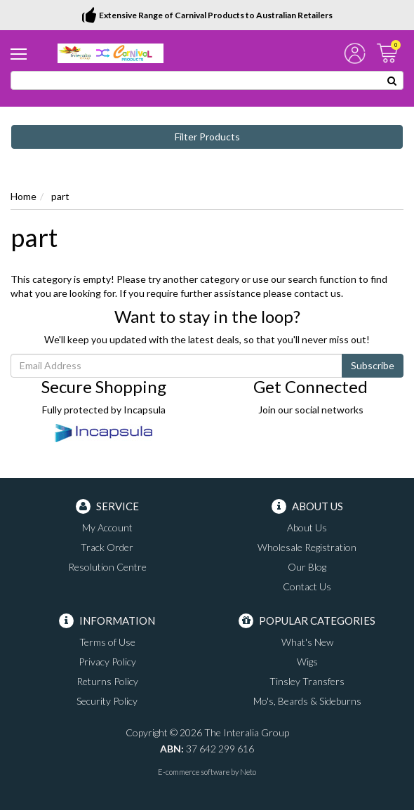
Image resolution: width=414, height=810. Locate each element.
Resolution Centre (107, 567)
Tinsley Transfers (307, 681)
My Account (107, 527)
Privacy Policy (107, 662)
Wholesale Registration (307, 547)
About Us (307, 527)
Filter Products (207, 136)
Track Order (107, 547)
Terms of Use (107, 642)
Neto (248, 771)
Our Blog (307, 567)
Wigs (307, 662)
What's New (307, 642)
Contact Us (307, 586)
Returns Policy (107, 681)
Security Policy (107, 701)
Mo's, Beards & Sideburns (307, 701)
